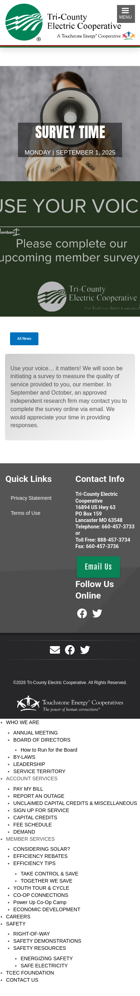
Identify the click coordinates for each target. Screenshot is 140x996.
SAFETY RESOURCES (39, 948)
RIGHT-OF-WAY (31, 934)
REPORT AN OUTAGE (38, 796)
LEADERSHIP (29, 764)
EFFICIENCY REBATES (40, 856)
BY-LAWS (24, 757)
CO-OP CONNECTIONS (40, 895)
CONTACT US (22, 980)
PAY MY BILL (28, 789)
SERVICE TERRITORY (39, 771)
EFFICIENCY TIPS (34, 863)
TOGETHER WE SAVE (46, 881)
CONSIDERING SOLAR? (41, 849)
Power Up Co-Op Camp (39, 902)
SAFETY (15, 924)
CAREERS (18, 916)
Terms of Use (25, 513)
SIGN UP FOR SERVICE (41, 810)
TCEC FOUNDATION (30, 973)
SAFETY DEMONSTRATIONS (47, 941)
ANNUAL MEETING (35, 733)
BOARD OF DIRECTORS (41, 740)
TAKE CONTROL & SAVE (49, 874)
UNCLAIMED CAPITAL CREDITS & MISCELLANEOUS (75, 803)
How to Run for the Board (48, 750)
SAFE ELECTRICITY (43, 965)
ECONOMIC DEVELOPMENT (46, 909)
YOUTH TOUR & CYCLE (41, 888)
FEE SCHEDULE (32, 824)
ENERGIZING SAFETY (46, 958)
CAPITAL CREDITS (35, 817)
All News (24, 339)
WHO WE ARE (22, 722)
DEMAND (24, 832)
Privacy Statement (31, 498)
